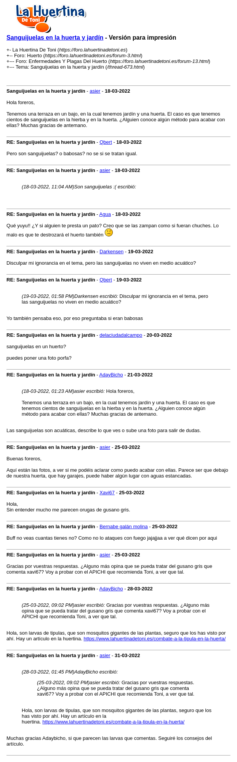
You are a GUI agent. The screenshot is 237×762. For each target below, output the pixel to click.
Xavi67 (107, 492)
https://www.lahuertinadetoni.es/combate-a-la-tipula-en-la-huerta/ (154, 638)
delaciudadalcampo (120, 335)
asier (95, 91)
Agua (105, 214)
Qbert (105, 142)
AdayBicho (111, 375)
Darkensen (111, 251)
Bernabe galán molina (123, 526)
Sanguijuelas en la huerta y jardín (54, 37)
